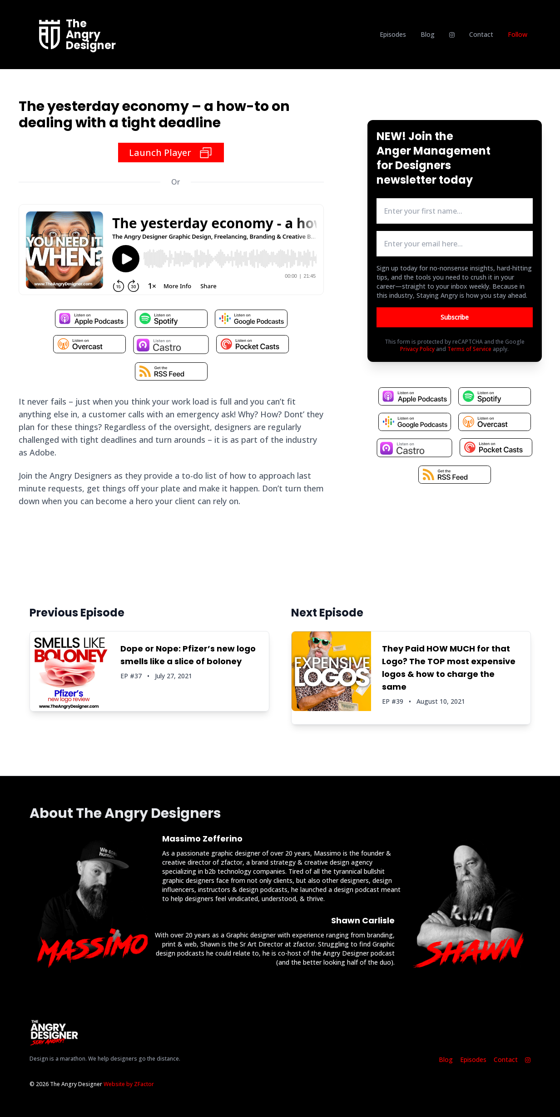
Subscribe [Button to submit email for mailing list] (455, 317)
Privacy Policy (417, 349)
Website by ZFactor (129, 1084)
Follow (517, 34)
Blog (428, 34)
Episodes (393, 34)
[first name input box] (455, 211)
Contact (481, 34)
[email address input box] (455, 243)
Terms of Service (469, 349)
